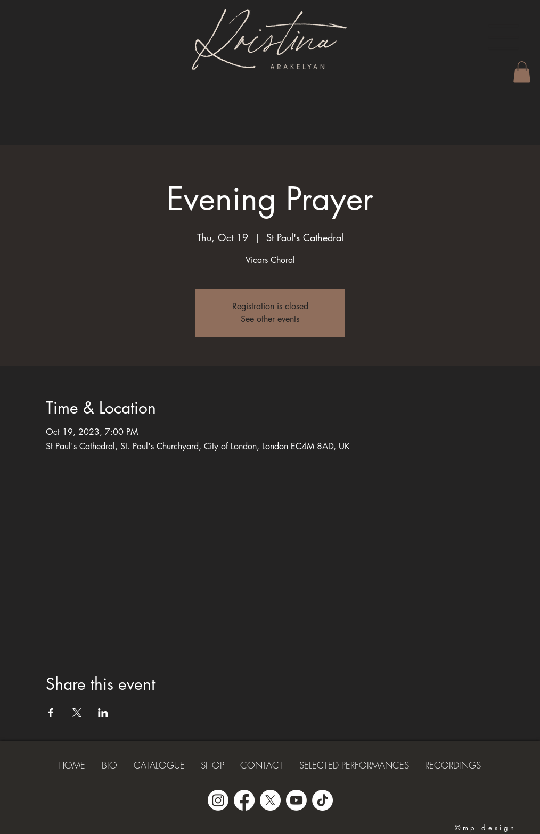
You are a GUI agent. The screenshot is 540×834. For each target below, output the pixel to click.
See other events (270, 319)
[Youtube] (296, 800)
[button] (504, 37)
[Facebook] (244, 800)
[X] (270, 800)
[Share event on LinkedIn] (103, 712)
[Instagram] (218, 800)
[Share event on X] (77, 712)
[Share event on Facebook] (51, 712)
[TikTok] (322, 800)
